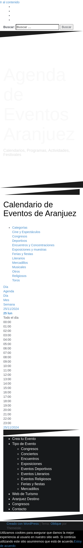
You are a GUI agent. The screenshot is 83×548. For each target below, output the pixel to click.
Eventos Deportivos (36, 469)
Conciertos (29, 454)
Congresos (19, 236)
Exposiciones (31, 464)
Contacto (19, 509)
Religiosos (19, 276)
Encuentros (30, 459)
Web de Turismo (25, 494)
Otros (16, 271)
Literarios (18, 258)
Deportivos (19, 240)
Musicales (19, 267)
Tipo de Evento (24, 444)
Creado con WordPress (23, 523)
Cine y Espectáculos (26, 232)
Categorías (19, 227)
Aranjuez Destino (25, 499)
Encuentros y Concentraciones (33, 245)
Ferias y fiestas (22, 254)
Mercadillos (20, 262)
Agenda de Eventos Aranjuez (39, 104)
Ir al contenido (9, 2)
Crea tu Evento (24, 439)
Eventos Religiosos (36, 479)
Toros (16, 280)
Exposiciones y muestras (29, 249)
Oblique (55, 523)
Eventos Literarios (35, 474)
